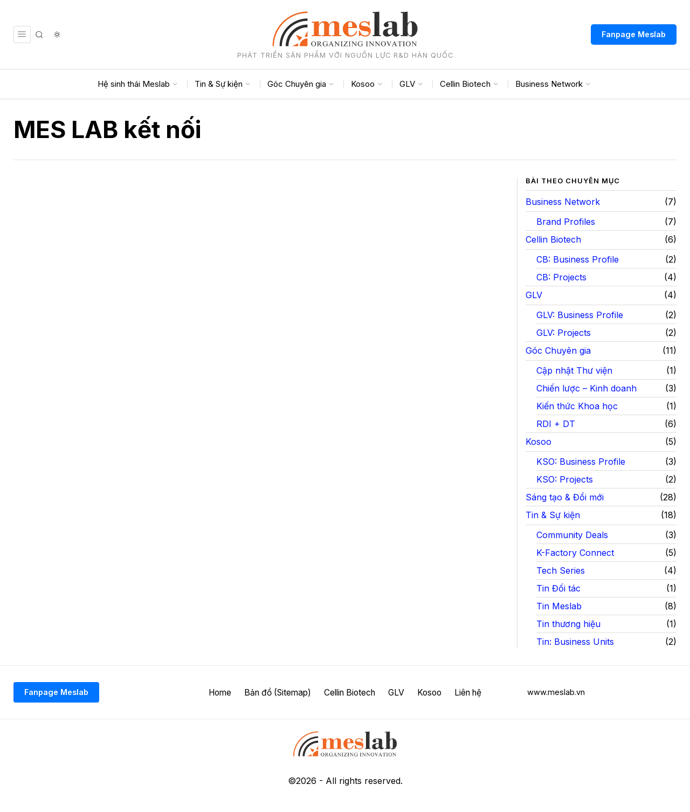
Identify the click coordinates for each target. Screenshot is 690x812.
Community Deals (572, 534)
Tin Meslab (559, 606)
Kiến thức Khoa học (577, 406)
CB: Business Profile (577, 259)
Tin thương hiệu (568, 623)
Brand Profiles (565, 221)
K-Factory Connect (575, 552)
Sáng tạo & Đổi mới (565, 497)
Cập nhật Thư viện (574, 370)
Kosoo (538, 441)
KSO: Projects (564, 479)
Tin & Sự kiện (553, 515)
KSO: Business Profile (580, 461)
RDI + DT (555, 423)
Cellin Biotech (553, 239)
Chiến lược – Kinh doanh (586, 388)
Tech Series (560, 570)
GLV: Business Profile (579, 314)
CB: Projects (561, 277)
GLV (534, 295)
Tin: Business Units (575, 641)
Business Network (563, 201)
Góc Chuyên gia (558, 350)
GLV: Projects (563, 332)
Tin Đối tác (558, 588)
